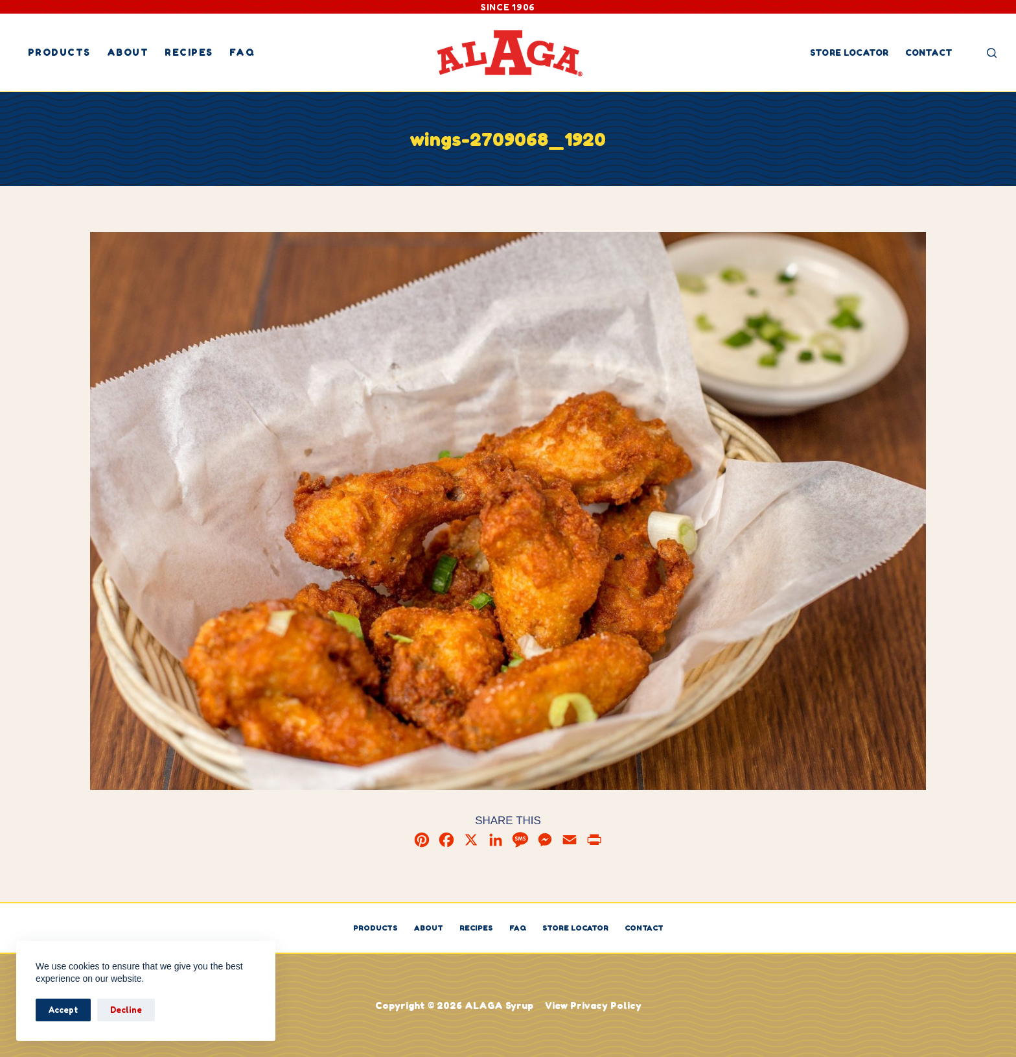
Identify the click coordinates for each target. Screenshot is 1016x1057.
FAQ (242, 52)
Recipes (189, 52)
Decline (126, 1009)
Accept (63, 1009)
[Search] (992, 53)
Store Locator (849, 52)
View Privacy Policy (593, 1005)
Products (59, 52)
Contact (929, 52)
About (128, 52)
